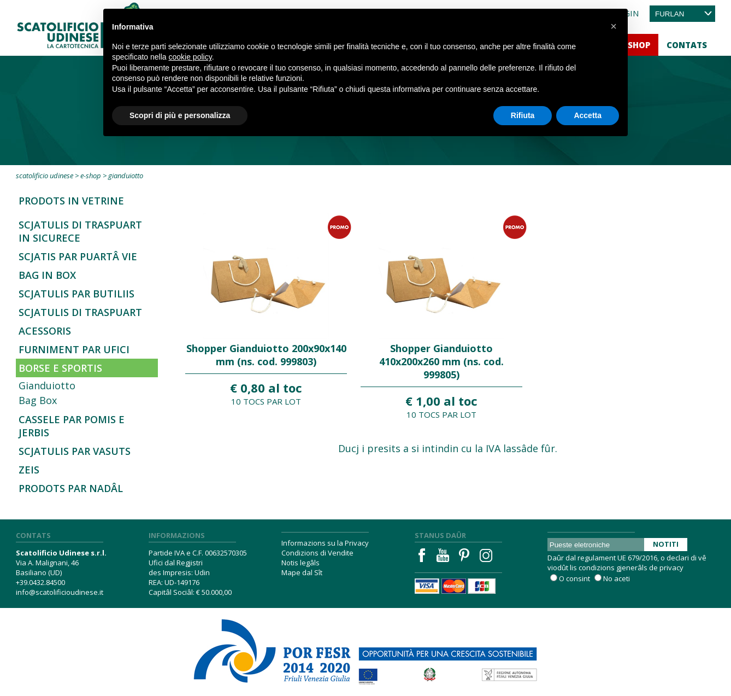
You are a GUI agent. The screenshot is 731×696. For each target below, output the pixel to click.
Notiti (666, 544)
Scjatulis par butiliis (76, 293)
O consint (574, 578)
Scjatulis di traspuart (80, 312)
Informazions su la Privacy (325, 543)
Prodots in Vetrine (71, 200)
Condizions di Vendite (317, 553)
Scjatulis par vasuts (75, 451)
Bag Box (38, 400)
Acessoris (45, 330)
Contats (687, 44)
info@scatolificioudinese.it (59, 592)
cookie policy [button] (190, 56)
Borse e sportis (60, 368)
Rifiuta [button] (523, 115)
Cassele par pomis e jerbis (72, 426)
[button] (613, 26)
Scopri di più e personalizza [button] (179, 115)
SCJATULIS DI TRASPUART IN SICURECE (80, 231)
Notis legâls (300, 563)
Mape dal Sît (301, 572)
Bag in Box (47, 275)
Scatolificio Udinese (44, 175)
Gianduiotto (47, 385)
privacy (671, 567)
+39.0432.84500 (40, 582)
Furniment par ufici (74, 349)
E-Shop (90, 175)
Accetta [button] (588, 115)
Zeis (29, 469)
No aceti (616, 578)
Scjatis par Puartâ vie (78, 256)
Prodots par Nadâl (71, 488)
